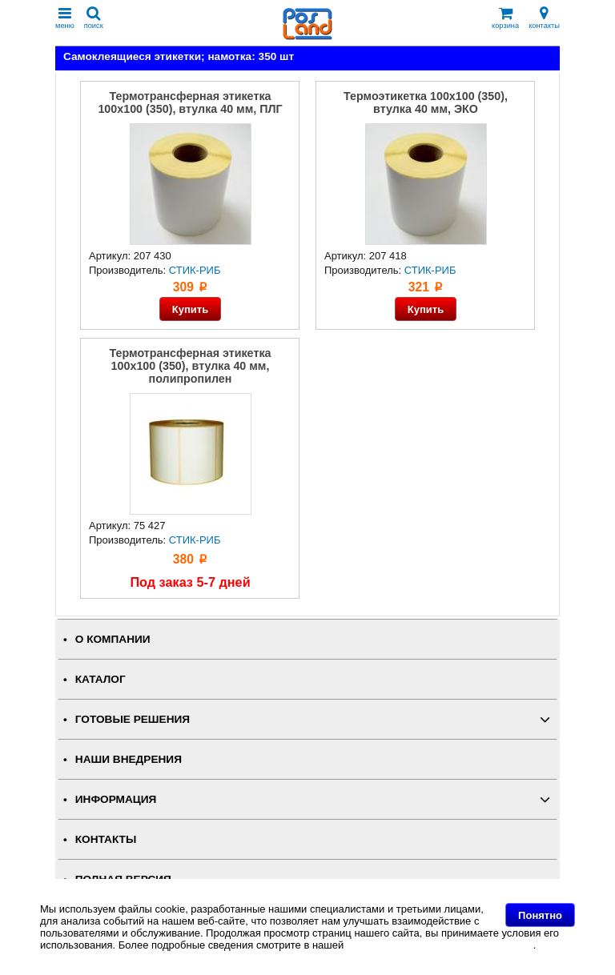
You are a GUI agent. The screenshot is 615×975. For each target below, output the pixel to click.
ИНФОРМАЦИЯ (116, 799)
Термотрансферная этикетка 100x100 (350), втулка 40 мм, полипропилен (190, 366)
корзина (505, 18)
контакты (544, 18)
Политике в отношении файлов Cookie (440, 945)
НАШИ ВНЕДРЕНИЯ (128, 759)
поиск (93, 18)
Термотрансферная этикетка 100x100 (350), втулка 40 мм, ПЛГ (190, 102)
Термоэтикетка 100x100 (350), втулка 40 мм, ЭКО (426, 102)
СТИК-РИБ (195, 270)
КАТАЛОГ (100, 679)
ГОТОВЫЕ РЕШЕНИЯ (132, 719)
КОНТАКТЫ (105, 839)
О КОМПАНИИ (113, 639)
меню (64, 18)
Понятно (540, 915)
